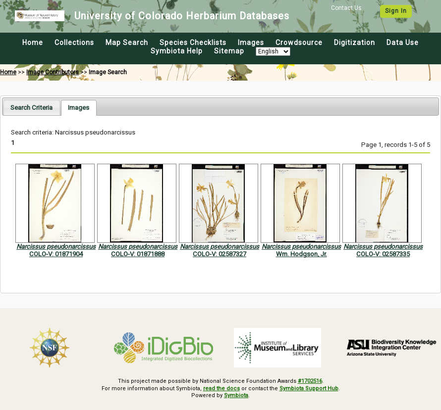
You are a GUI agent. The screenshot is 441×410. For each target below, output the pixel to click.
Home (32, 42)
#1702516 (310, 381)
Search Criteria (31, 107)
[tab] (31, 107)
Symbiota (236, 395)
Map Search (127, 42)
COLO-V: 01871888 (138, 254)
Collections (74, 42)
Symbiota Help (177, 51)
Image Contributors (52, 72)
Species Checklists (193, 42)
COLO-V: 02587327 (219, 254)
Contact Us (346, 7)
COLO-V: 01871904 (56, 254)
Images (251, 42)
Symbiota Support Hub (308, 388)
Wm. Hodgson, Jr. (301, 254)
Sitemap (229, 51)
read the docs (221, 388)
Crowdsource (299, 42)
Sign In (396, 10)
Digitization (354, 42)
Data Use (402, 42)
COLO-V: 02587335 (383, 254)
